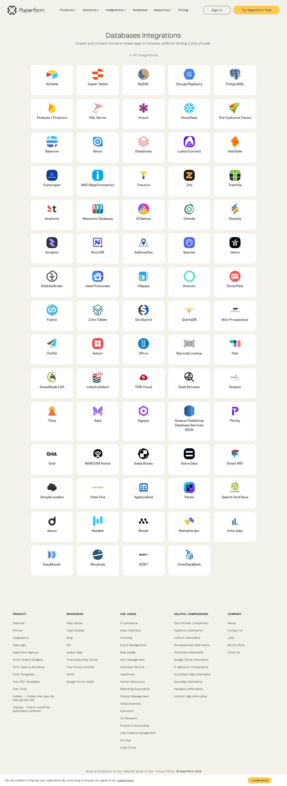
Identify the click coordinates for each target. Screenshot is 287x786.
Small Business (130, 703)
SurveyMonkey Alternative (191, 645)
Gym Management (132, 659)
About (232, 623)
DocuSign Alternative (188, 681)
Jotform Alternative (187, 637)
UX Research (128, 718)
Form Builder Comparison (191, 623)
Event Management (133, 645)
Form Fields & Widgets (28, 659)
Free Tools (20, 689)
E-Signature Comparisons (191, 667)
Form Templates (23, 674)
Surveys (125, 740)
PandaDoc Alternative (188, 689)
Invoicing (126, 637)
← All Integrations (143, 55)
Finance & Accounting (134, 725)
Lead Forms (128, 747)
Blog (69, 637)
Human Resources (132, 681)
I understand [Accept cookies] (259, 780)
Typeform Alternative (188, 630)
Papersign (19, 645)
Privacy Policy (165, 771)
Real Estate (128, 652)
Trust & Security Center (82, 659)
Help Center (75, 623)
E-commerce (129, 623)
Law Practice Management (138, 733)
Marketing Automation (135, 689)
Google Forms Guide (80, 681)
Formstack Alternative (189, 652)
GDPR (70, 674)
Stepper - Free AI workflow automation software (31, 709)
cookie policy (125, 780)
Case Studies (75, 630)
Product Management (134, 696)
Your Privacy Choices (80, 667)
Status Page (75, 652)
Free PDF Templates (26, 681)
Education (127, 711)
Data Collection (130, 630)
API (69, 645)
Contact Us (235, 630)
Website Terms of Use (138, 771)
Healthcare (127, 674)
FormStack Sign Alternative (192, 674)
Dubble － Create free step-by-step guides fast (34, 698)
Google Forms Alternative (191, 659)
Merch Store (236, 645)
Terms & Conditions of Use (103, 771)
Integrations (21, 637)
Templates (140, 10)
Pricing (183, 10)
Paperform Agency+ (26, 652)
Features (19, 623)
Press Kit (234, 652)
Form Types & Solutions (29, 667)
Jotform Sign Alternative (190, 696)
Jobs (231, 637)
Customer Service (132, 667)
